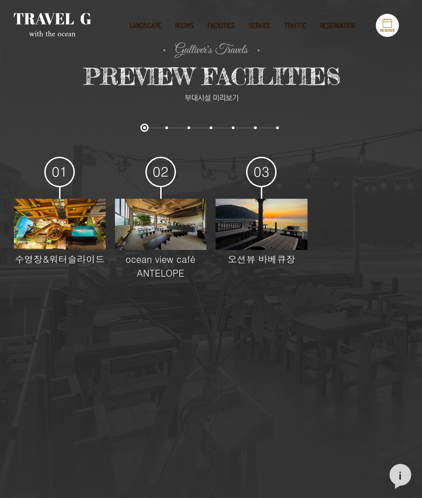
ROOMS (184, 26)
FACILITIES (221, 26)
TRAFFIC (295, 26)
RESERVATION (337, 26)
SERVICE (259, 26)
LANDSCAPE (145, 26)
